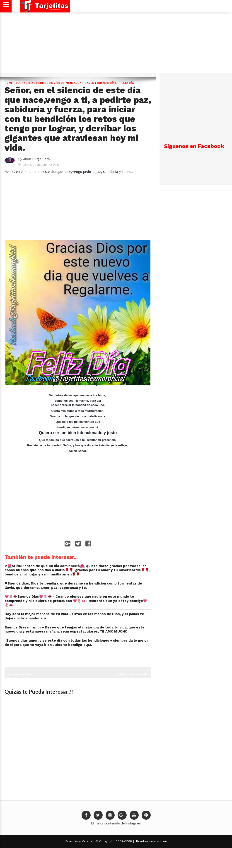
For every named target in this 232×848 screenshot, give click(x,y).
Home (9, 83)
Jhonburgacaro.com (150, 841)
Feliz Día (127, 83)
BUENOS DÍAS (107, 83)
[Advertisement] (115, 44)
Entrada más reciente (133, 674)
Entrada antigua (20, 674)
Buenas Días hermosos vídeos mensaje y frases (55, 83)
